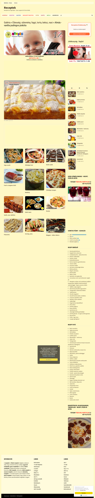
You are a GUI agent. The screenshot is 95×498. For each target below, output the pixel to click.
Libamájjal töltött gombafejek (77, 312)
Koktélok (36, 481)
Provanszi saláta (74, 265)
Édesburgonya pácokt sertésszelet (78, 360)
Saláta (71, 355)
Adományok (56, 15)
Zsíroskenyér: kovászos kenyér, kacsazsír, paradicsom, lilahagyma (82, 152)
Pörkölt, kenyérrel (81, 114)
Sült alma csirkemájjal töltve (77, 267)
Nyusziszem (73, 315)
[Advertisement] (34, 70)
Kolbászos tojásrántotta (76, 364)
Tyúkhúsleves (73, 292)
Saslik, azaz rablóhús (9, 215)
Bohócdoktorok (67, 489)
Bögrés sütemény (74, 271)
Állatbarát (66, 479)
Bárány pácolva (73, 269)
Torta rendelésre (74, 362)
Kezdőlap (4, 15)
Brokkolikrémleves (74, 260)
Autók (65, 483)
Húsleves (72, 348)
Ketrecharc (66, 475)
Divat (65, 466)
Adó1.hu (66, 470)
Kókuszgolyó (73, 392)
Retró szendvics (80, 92)
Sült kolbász (80, 107)
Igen (78, 234)
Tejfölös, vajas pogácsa (75, 287)
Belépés (15, 3)
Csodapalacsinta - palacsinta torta (78, 255)
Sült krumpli (73, 376)
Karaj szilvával (73, 308)
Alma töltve (72, 304)
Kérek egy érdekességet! (79, 34)
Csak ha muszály (75, 240)
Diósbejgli (72, 378)
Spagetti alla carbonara (75, 253)
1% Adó (65, 464)
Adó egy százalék (38, 479)
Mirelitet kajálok (74, 241)
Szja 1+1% (66, 468)
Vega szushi (7, 165)
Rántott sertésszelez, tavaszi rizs (78, 350)
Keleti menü (28, 212)
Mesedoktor (36, 475)
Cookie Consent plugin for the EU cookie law (83, 495)
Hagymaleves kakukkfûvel (76, 303)
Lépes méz (79, 136)
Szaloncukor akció (74, 400)
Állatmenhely (37, 487)
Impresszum (6, 496)
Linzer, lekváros (73, 394)
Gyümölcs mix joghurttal (76, 276)
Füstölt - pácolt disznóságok (77, 373)
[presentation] (72, 88)
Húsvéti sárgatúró (74, 294)
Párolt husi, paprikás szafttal (77, 366)
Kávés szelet (49, 164)
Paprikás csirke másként (76, 299)
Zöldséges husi (29, 165)
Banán (71, 398)
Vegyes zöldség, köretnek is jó (77, 380)
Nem (71, 236)
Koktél (43, 15)
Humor (65, 477)
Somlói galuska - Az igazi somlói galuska (80, 313)
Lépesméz (72, 384)
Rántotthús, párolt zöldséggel (77, 353)
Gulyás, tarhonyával (74, 369)
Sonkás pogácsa (74, 306)
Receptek (10, 7)
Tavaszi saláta (73, 263)
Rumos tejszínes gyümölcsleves (77, 262)
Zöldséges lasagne (51, 190)
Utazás (35, 485)
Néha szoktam (74, 238)
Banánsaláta (73, 272)
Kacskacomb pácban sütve (76, 375)
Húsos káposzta (74, 357)
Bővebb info (83, 490)
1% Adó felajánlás (38, 464)
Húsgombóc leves (74, 385)
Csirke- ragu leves (74, 317)
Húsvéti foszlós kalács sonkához (78, 296)
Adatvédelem (13, 496)
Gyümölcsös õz (73, 310)
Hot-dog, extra (28, 234)
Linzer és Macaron (74, 387)
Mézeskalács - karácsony (83, 128)
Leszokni (36, 468)
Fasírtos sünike (73, 258)
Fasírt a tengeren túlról (10, 185)
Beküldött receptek (28, 15)
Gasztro (18, 15)
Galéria (7, 22)
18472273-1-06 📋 (35, 58)
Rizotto (48, 211)
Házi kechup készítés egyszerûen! (78, 288)
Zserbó (71, 389)
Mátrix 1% (36, 472)
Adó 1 (65, 462)
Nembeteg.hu (37, 483)
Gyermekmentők (67, 485)
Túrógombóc (80, 143)
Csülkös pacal (80, 122)
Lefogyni (36, 470)
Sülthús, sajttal (73, 359)
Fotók (37, 15)
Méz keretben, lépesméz (76, 382)
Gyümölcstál (80, 159)
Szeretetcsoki (67, 487)
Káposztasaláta (73, 351)
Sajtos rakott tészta (74, 391)
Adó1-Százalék (37, 489)
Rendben (84, 493)
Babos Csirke (73, 274)
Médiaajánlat (19, 496)
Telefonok (66, 481)
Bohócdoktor (37, 462)
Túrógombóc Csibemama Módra (78, 290)
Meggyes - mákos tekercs (52, 235)
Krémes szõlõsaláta (74, 256)
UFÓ (65, 472)
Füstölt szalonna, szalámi (76, 371)
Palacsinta (7, 234)
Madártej (27, 192)
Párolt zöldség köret (75, 367)
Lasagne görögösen (74, 319)
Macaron (72, 396)
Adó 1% (48, 15)
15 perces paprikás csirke (76, 297)
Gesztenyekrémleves (75, 251)
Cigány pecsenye (81, 99)
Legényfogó (72, 301)
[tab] (72, 88)
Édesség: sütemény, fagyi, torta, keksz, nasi (33, 22)
